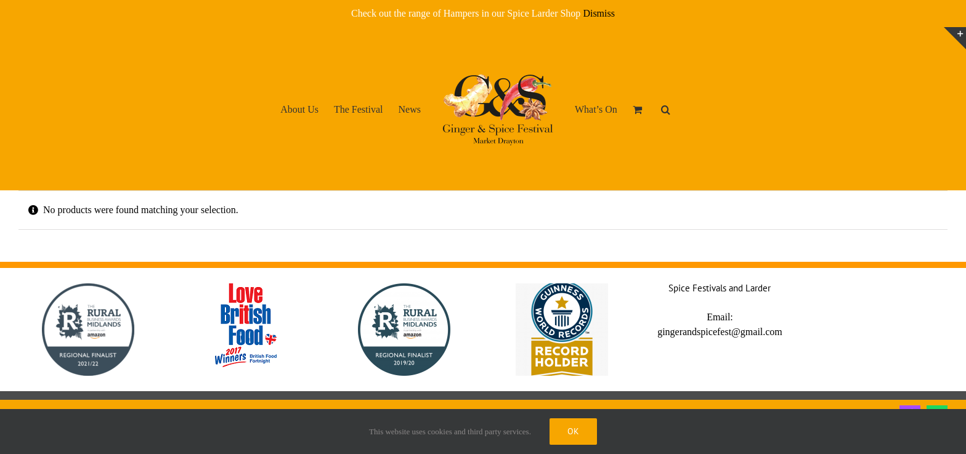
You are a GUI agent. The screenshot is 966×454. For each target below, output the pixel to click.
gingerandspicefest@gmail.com (719, 331)
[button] (665, 109)
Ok (573, 431)
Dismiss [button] (599, 13)
